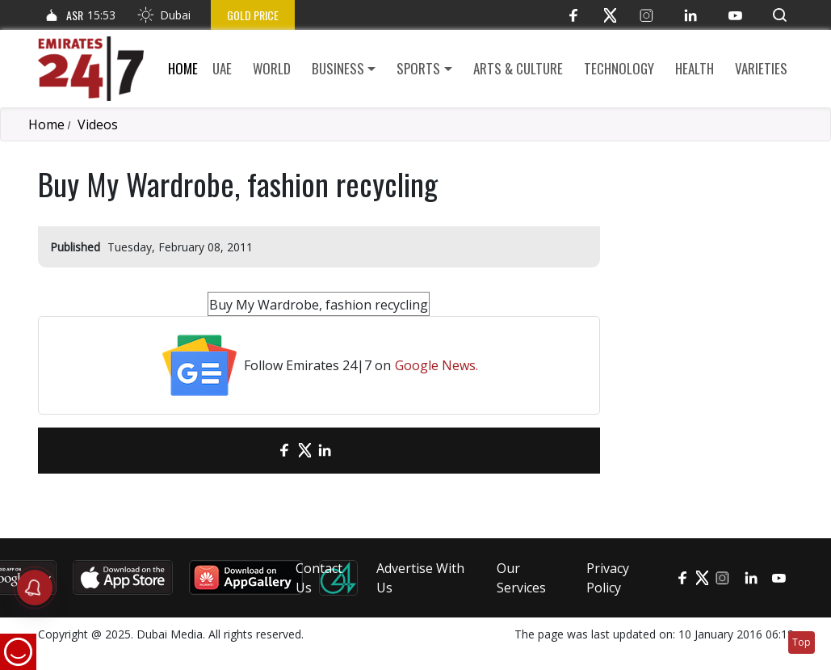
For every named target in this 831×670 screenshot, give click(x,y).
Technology (619, 68)
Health (694, 68)
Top (801, 642)
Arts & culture (518, 68)
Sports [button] (418, 68)
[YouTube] (735, 15)
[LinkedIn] (691, 15)
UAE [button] (222, 68)
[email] (256, 451)
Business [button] (338, 68)
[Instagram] (646, 15)
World (272, 68)
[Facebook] (574, 15)
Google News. (436, 365)
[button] (780, 15)
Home (183, 68)
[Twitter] (610, 15)
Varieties (761, 68)
